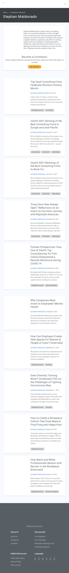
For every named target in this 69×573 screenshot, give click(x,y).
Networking (55, 152)
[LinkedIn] (40, 559)
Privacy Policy (16, 562)
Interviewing (35, 152)
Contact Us (15, 540)
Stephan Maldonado (38, 93)
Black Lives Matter (52, 491)
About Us (14, 536)
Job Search (45, 152)
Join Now (14, 543)
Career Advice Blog (17, 558)
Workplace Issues (37, 110)
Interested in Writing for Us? (44, 543)
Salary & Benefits (51, 285)
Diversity (49, 365)
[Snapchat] (55, 559)
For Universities (40, 540)
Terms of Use (16, 565)
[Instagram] (47, 559)
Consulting (49, 110)
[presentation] (15, 96)
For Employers (40, 536)
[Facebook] (36, 559)
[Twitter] (43, 559)
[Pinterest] (51, 559)
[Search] (65, 4)
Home (5, 12)
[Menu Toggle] (3, 3)
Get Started (34, 67)
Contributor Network (17, 12)
